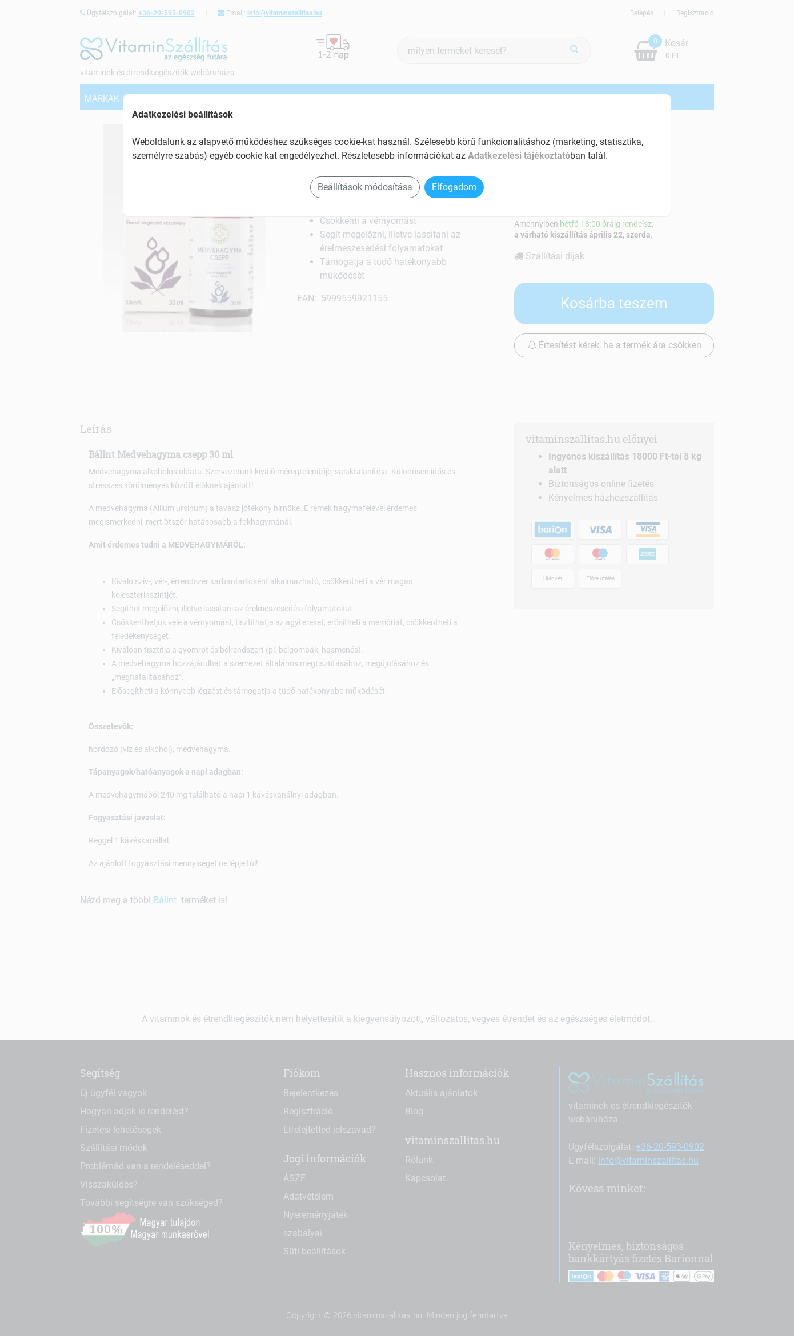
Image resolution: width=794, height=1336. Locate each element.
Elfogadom (454, 187)
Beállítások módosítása (365, 187)
